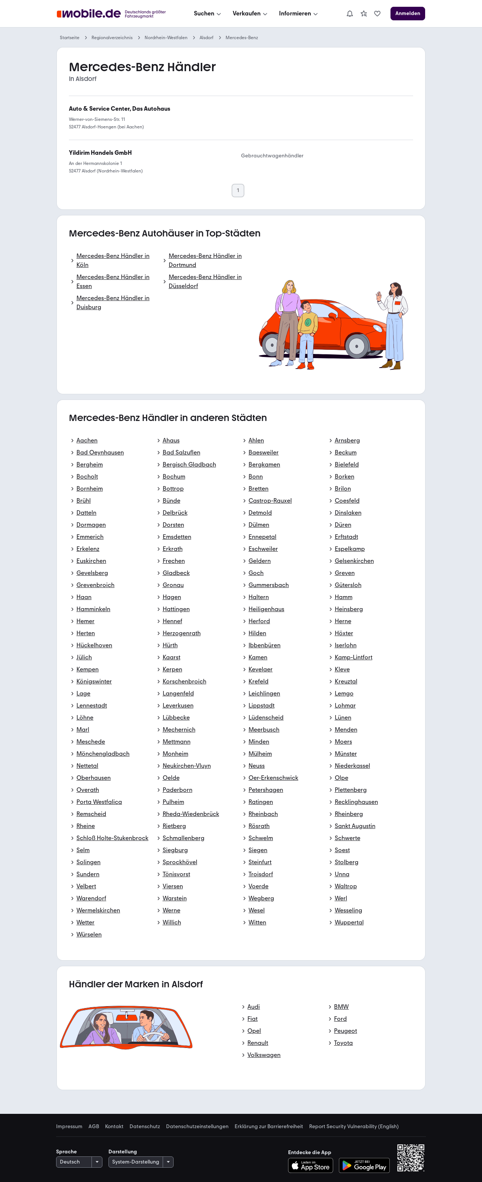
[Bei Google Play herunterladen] (364, 1165)
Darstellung (122, 1151)
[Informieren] (299, 13)
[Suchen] (208, 13)
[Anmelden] (407, 13)
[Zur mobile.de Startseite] (113, 13)
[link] (363, 13)
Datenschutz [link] (145, 1127)
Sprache (66, 1151)
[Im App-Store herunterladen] (312, 1165)
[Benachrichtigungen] (350, 13)
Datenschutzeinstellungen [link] (197, 1127)
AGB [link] (93, 1127)
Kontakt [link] (114, 1127)
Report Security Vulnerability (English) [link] (354, 1127)
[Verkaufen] (251, 13)
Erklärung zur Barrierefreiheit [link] (269, 1127)
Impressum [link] (69, 1127)
